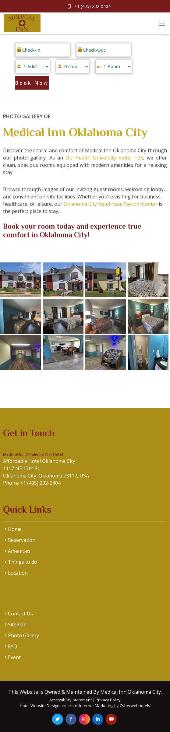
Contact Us (20, 613)
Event (14, 657)
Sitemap (17, 624)
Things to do (22, 561)
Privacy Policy (108, 700)
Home (15, 529)
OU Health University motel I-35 (104, 163)
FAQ (12, 646)
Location (18, 572)
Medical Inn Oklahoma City (75, 138)
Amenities (19, 551)
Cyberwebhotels (135, 705)
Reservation (21, 540)
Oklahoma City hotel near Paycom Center (111, 210)
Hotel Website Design (39, 705)
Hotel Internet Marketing (91, 705)
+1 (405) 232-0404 (92, 6)
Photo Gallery (23, 635)
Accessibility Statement (71, 700)
